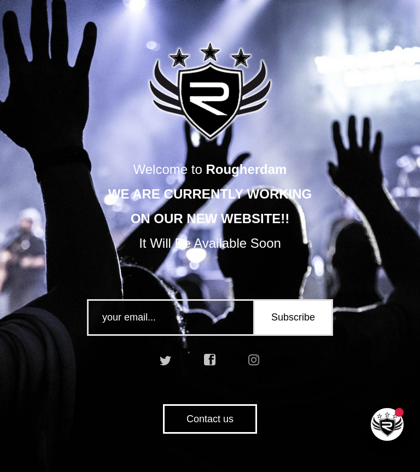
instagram (254, 360)
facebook (210, 360)
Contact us (210, 418)
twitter (166, 360)
